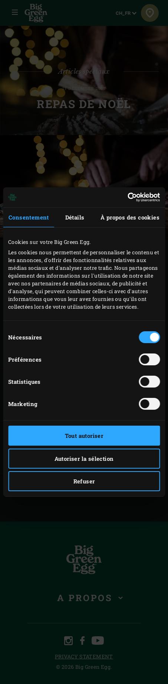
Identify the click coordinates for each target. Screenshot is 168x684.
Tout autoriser (84, 435)
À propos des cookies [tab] (130, 217)
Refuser (84, 481)
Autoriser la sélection (84, 458)
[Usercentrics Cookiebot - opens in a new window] (127, 197)
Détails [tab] (75, 217)
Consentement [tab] (29, 217)
